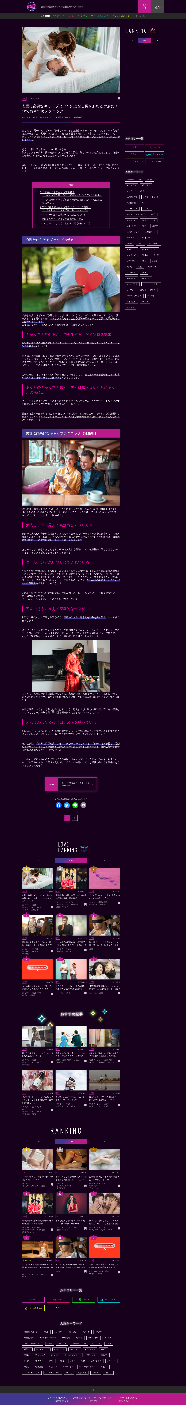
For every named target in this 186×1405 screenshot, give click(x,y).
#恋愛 (35, 117)
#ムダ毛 (69, 1371)
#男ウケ (68, 117)
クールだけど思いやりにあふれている (64, 214)
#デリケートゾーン (48, 1336)
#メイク (86, 1331)
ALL (103, 859)
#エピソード (60, 1348)
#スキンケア (96, 1360)
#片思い (59, 117)
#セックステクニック (32, 1342)
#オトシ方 (96, 1342)
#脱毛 (72, 1360)
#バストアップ (42, 1348)
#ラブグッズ (40, 1354)
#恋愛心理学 (29, 1336)
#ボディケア (93, 1336)
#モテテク (26, 117)
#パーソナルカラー (87, 1365)
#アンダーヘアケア (32, 1371)
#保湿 (62, 1360)
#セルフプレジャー (73, 1354)
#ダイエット (90, 1348)
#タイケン (55, 1354)
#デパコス (75, 1348)
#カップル (59, 1331)
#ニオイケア (68, 1365)
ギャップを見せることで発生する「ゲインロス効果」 (72, 195)
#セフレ (104, 1365)
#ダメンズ (91, 1354)
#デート (79, 1336)
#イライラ (111, 1360)
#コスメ (108, 1336)
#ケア (26, 1360)
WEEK (71, 859)
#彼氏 (26, 1365)
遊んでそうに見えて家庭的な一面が (62, 219)
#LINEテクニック (53, 1371)
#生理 (103, 1348)
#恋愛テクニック (47, 117)
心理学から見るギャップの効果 (57, 192)
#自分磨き (73, 1331)
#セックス (62, 1342)
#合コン (108, 1371)
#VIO (83, 1360)
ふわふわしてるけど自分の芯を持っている (66, 223)
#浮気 (26, 1354)
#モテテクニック (79, 1342)
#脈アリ (27, 1348)
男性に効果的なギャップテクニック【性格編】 (65, 207)
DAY (38, 859)
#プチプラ (39, 1360)
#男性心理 (78, 117)
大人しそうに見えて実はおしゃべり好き (65, 210)
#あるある (82, 1371)
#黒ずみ (104, 1354)
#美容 (49, 1342)
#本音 (51, 1360)
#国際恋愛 (39, 1365)
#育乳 (108, 1342)
